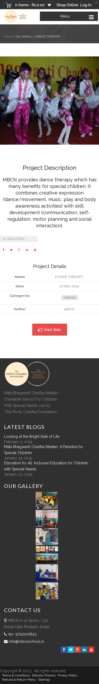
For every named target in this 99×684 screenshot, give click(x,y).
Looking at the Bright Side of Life (31, 436)
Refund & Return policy (19, 679)
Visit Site (49, 329)
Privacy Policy (67, 675)
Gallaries (70, 297)
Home (8, 36)
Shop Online (67, 5)
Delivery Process (44, 675)
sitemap (44, 679)
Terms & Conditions (16, 675)
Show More (14, 239)
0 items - (30, 5)
